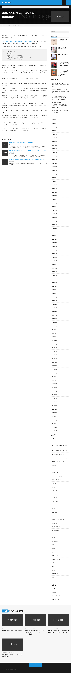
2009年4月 (54, 358)
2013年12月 (54, 199)
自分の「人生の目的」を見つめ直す (12, 630)
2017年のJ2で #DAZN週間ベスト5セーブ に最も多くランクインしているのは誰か (63, 64)
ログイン (54, 588)
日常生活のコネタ (56, 559)
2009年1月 (54, 369)
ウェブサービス (12, 652)
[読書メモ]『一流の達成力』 (63, 54)
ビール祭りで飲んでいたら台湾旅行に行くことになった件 (63, 41)
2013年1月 (54, 232)
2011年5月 (54, 279)
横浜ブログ (66, 91)
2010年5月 (54, 311)
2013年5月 (54, 217)
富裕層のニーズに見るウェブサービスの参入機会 (21, 142)
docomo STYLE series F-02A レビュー (60, 461)
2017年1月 (54, 141)
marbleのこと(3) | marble (57, 99)
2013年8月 (54, 210)
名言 (53, 552)
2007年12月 (54, 416)
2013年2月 (54, 228)
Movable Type (55, 472)
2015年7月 (54, 163)
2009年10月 (54, 336)
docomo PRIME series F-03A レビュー (60, 454)
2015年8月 (54, 159)
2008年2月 (54, 409)
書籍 (53, 566)
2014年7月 (54, 188)
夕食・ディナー (55, 555)
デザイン (54, 515)
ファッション (55, 523)
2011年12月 (54, 264)
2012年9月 (54, 242)
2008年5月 (54, 398)
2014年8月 (54, 184)
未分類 (11, 16)
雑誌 (53, 581)
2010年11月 (54, 289)
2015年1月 (54, 174)
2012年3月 (54, 253)
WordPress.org (55, 599)
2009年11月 (54, 333)
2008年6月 (54, 394)
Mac (53, 468)
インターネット (55, 497)
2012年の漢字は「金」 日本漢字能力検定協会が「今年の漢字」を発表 (26, 159)
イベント (54, 494)
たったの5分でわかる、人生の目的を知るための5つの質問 (17, 41)
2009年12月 (54, 329)
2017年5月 (54, 134)
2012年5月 (54, 250)
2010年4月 (54, 315)
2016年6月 (54, 148)
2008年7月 (54, 391)
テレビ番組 (54, 512)
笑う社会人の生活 (65, 84)
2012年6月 (54, 246)
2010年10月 (54, 293)
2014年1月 (54, 195)
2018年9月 (54, 127)
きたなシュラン (55, 487)
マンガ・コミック (56, 526)
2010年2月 (54, 322)
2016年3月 (54, 152)
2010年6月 (54, 307)
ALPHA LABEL (13, 669)
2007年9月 (54, 427)
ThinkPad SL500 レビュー (57, 476)
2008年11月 (54, 376)
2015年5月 (54, 166)
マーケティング (55, 530)
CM (53, 438)
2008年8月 (54, 387)
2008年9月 (54, 383)
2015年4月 (54, 170)
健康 (53, 544)
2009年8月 (54, 344)
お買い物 (54, 483)
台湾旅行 (54, 548)
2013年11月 (54, 203)
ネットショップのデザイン (58, 519)
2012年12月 (54, 235)
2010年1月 (54, 326)
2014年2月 (54, 192)
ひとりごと (54, 490)
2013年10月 (54, 206)
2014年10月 (54, 181)
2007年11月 (54, 420)
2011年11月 (54, 268)
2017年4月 (54, 137)
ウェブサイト (55, 501)
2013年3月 (54, 224)
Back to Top (35, 665)
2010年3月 (54, 318)
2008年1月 (54, 412)
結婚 (53, 577)
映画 (53, 562)
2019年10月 (54, 119)
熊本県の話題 (55, 573)
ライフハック (55, 534)
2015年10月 (54, 156)
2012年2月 (54, 257)
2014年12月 (54, 177)
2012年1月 (54, 260)
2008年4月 (54, 402)
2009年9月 (54, 340)
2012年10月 (54, 239)
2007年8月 (54, 430)
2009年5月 (54, 354)
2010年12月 (54, 286)
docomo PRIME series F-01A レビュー (60, 450)
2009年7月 (54, 347)
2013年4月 (54, 221)
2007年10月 (54, 423)
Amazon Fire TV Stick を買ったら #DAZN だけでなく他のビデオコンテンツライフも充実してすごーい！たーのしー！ (63, 73)
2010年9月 (54, 297)
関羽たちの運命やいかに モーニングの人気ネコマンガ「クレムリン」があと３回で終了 (35, 632)
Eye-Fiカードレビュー (57, 465)
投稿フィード (55, 592)
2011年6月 (54, 275)
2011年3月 (54, 282)
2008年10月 (54, 380)
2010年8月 (54, 300)
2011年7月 (54, 271)
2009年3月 (54, 362)
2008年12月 (54, 373)
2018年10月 (54, 123)
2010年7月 (54, 304)
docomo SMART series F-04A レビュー (60, 458)
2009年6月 (54, 351)
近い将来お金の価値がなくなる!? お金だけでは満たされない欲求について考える (60, 104)
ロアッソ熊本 (55, 541)
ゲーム (53, 508)
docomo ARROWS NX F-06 (58, 442)
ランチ (53, 537)
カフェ (53, 505)
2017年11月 (54, 130)
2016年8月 (54, 145)
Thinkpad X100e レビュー (57, 479)
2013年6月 (54, 213)
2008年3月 (54, 405)
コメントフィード (56, 595)
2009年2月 (54, 365)
